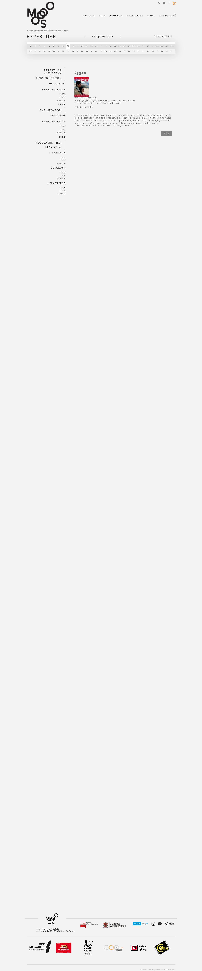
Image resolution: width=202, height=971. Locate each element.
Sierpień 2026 (102, 36)
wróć (167, 133)
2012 (60, 30)
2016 (62, 160)
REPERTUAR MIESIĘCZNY (52, 71)
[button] (159, 3)
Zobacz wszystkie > (163, 36)
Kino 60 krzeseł (50, 30)
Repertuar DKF (57, 115)
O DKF (62, 137)
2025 (62, 97)
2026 (62, 94)
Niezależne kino (56, 183)
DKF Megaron (50, 110)
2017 (62, 157)
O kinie (61, 105)
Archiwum (38, 30)
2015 (62, 187)
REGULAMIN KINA (48, 142)
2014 (62, 190)
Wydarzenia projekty (53, 89)
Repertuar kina (57, 83)
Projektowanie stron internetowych (163, 969)
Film (30, 30)
